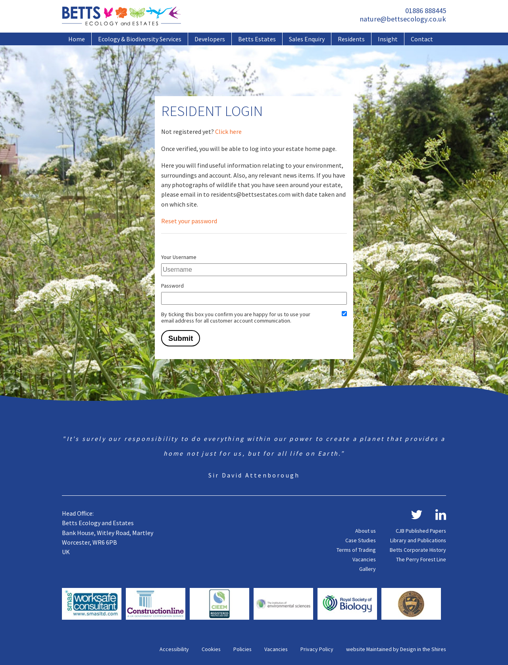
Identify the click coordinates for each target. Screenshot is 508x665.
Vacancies (364, 559)
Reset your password (189, 221)
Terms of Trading (356, 550)
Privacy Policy (316, 649)
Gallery (367, 569)
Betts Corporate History (418, 550)
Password (172, 285)
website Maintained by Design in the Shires (396, 649)
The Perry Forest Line (421, 559)
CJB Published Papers (421, 531)
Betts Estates (257, 39)
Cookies (211, 649)
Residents (351, 39)
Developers (209, 39)
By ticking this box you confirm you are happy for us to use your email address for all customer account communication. (235, 317)
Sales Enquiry (307, 39)
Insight (388, 39)
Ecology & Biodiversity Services (139, 39)
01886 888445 (425, 10)
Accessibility (174, 649)
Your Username (178, 257)
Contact (422, 39)
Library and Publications (418, 540)
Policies (242, 649)
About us (365, 531)
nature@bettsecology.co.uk (403, 19)
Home (76, 39)
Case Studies (360, 540)
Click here (228, 131)
